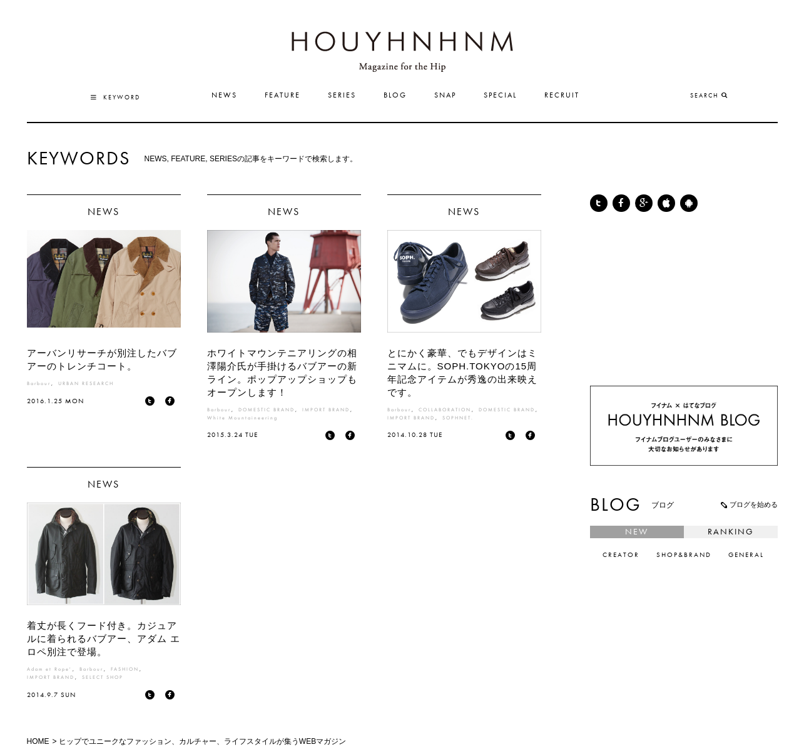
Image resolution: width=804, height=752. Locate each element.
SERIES (342, 95)
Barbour (39, 383)
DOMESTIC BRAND (266, 410)
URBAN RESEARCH (86, 383)
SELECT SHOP (102, 677)
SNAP (445, 95)
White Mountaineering (242, 418)
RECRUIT (561, 95)
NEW (636, 532)
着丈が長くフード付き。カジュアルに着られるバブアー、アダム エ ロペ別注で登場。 (103, 638)
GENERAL (746, 555)
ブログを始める (748, 504)
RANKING (731, 532)
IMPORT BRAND (326, 410)
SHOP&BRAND (683, 555)
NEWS (224, 95)
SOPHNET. (458, 418)
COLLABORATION (445, 410)
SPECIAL (500, 95)
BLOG (395, 95)
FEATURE (282, 95)
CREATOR (621, 555)
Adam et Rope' (49, 669)
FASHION (125, 669)
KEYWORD (115, 97)
